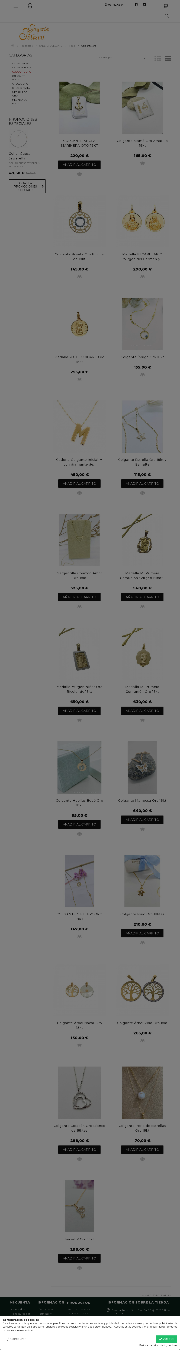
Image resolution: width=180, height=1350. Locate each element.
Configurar (15, 1339)
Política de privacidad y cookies (158, 1345)
